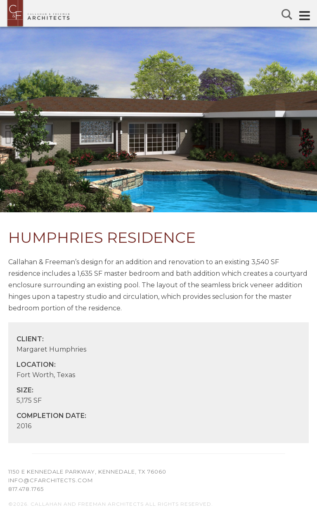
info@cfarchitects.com (50, 480)
